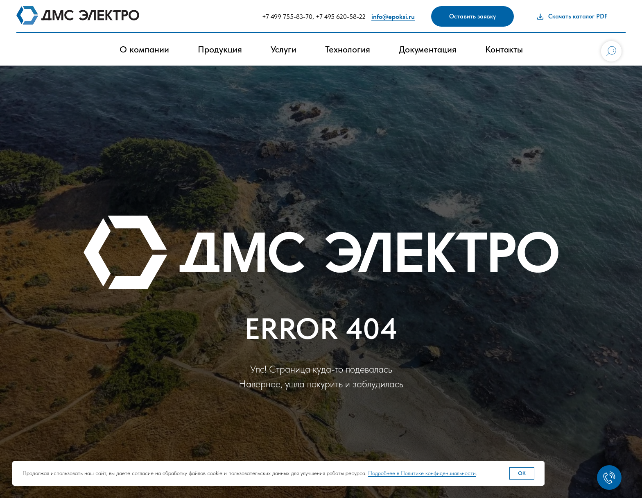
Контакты (504, 49)
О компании (144, 49)
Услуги (283, 49)
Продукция (220, 49)
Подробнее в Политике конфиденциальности (422, 473)
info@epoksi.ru (393, 16)
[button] (472, 16)
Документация (428, 49)
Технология (347, 49)
